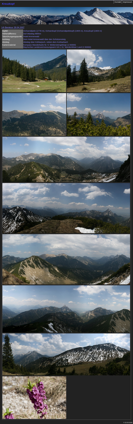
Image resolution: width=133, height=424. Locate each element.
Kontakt (118, 2)
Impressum (127, 2)
